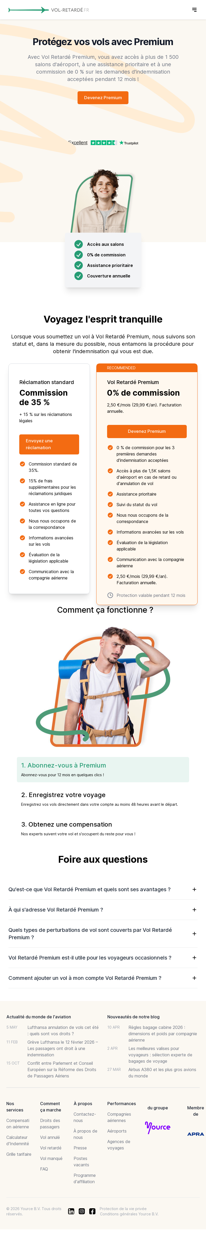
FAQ (44, 1170)
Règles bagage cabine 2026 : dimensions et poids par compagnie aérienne (162, 1035)
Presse (80, 1149)
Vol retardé (50, 1149)
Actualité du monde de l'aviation (38, 1018)
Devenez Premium (103, 98)
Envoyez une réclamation (42, 445)
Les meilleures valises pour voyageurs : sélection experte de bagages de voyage (160, 1056)
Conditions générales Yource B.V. (129, 1215)
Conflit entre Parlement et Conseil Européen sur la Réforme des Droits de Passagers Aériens (61, 1071)
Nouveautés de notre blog (133, 1018)
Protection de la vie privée (123, 1210)
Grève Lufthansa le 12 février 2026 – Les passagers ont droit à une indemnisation (62, 1050)
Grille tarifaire (18, 1155)
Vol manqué (51, 1159)
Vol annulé (50, 1138)
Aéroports (117, 1132)
